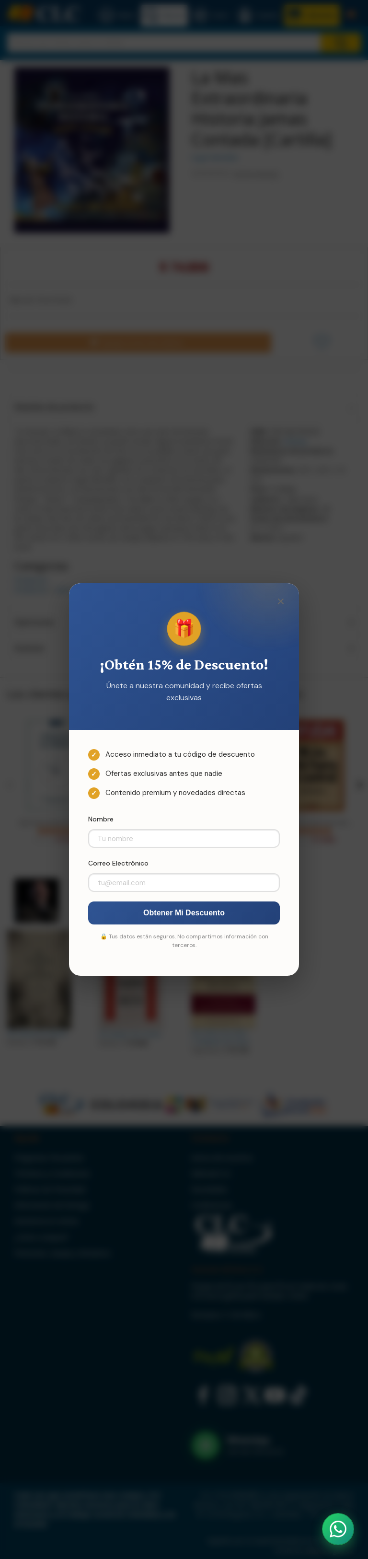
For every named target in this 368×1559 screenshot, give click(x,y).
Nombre (101, 819)
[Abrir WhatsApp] (338, 1529)
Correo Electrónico (118, 863)
